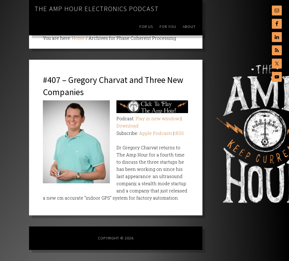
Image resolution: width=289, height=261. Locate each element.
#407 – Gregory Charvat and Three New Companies (113, 85)
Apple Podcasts (155, 133)
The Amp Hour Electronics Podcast (97, 8)
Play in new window (157, 118)
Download (127, 126)
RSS (179, 133)
